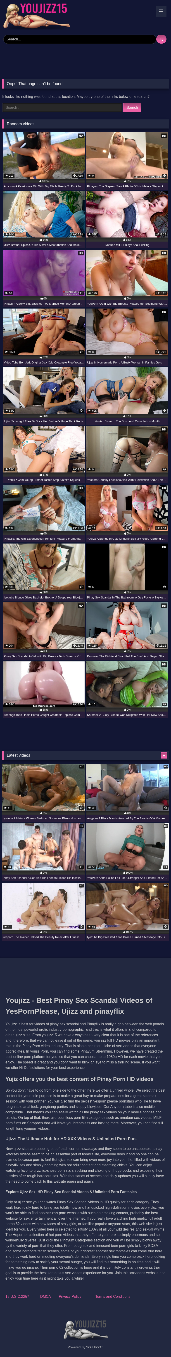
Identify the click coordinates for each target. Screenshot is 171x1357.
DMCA (45, 1296)
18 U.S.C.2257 (17, 1296)
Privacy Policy (70, 1296)
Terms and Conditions (112, 1296)
